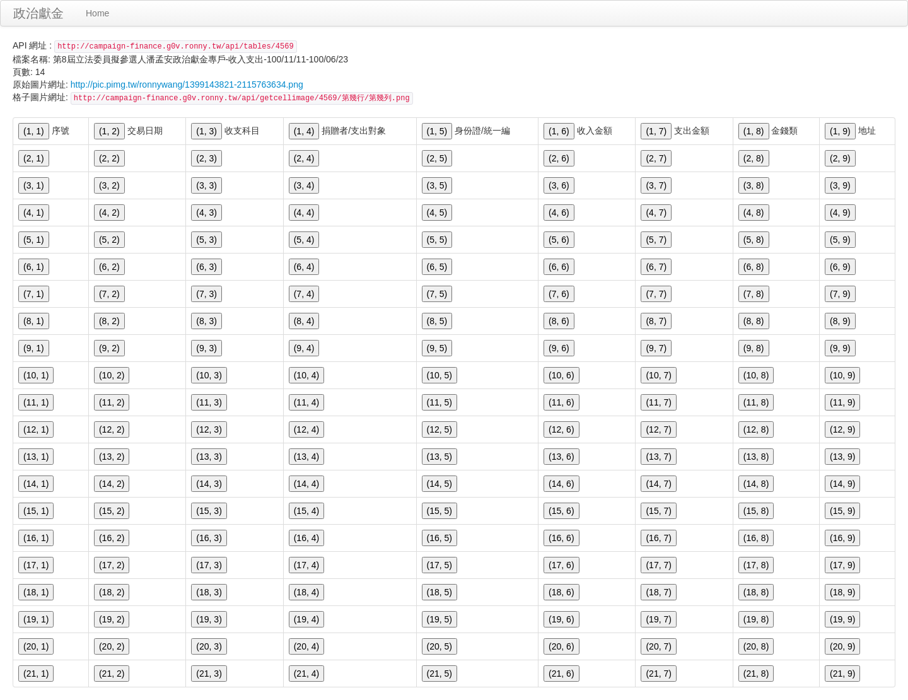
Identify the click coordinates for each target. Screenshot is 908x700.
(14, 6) (561, 484)
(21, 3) (208, 673)
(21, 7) (658, 673)
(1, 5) (437, 131)
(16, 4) (306, 538)
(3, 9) (840, 185)
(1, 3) (206, 131)
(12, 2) (111, 429)
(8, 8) (753, 321)
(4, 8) (753, 212)
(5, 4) (304, 240)
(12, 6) (561, 429)
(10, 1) (36, 375)
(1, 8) (753, 131)
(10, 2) (111, 375)
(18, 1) (36, 592)
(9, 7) (656, 348)
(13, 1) (36, 457)
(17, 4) (306, 565)
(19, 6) (561, 619)
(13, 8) (756, 457)
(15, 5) (439, 511)
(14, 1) (36, 484)
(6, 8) (753, 267)
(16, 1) (36, 538)
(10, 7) (658, 375)
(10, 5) (439, 375)
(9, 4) (304, 348)
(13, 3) (208, 457)
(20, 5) (439, 646)
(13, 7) (658, 457)
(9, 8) (753, 348)
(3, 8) (753, 185)
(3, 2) (109, 185)
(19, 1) (36, 619)
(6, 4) (304, 267)
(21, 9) (842, 673)
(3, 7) (656, 185)
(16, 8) (756, 538)
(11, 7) (658, 402)
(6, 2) (109, 267)
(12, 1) (36, 429)
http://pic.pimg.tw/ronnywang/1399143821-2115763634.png (187, 84)
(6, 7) (656, 267)
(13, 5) (439, 457)
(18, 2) (111, 592)
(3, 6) (559, 185)
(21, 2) (111, 673)
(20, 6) (561, 646)
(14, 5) (439, 484)
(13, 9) (842, 457)
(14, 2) (111, 484)
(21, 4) (306, 673)
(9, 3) (206, 348)
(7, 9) (840, 294)
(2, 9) (840, 158)
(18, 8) (756, 592)
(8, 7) (656, 321)
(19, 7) (658, 619)
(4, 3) (206, 212)
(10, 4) (306, 375)
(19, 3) (208, 619)
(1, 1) (33, 131)
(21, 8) (756, 673)
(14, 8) (756, 484)
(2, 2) (109, 158)
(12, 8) (756, 429)
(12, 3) (208, 429)
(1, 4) (304, 131)
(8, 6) (559, 321)
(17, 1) (36, 565)
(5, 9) (840, 240)
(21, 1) (36, 673)
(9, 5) (437, 348)
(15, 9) (842, 511)
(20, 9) (842, 646)
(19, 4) (306, 619)
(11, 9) (842, 402)
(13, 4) (306, 457)
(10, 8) (756, 375)
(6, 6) (559, 267)
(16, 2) (111, 538)
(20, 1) (36, 646)
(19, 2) (111, 619)
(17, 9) (842, 565)
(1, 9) (840, 131)
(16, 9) (842, 538)
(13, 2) (111, 457)
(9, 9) (840, 348)
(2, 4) (304, 158)
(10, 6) (561, 375)
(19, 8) (756, 619)
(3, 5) (437, 185)
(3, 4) (304, 185)
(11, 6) (561, 402)
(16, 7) (658, 538)
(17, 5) (439, 565)
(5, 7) (656, 240)
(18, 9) (842, 592)
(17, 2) (111, 565)
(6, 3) (206, 267)
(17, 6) (561, 565)
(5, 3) (206, 240)
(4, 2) (109, 212)
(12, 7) (658, 429)
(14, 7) (658, 484)
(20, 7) (658, 646)
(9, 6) (559, 348)
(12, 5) (439, 429)
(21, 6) (561, 673)
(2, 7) (656, 158)
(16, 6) (561, 538)
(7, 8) (753, 294)
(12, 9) (842, 429)
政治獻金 (38, 13)
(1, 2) (109, 131)
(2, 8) (753, 158)
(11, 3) (208, 402)
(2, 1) (33, 158)
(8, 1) (33, 321)
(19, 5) (439, 619)
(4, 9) (840, 212)
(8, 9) (840, 321)
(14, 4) (306, 484)
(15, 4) (306, 511)
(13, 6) (561, 457)
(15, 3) (208, 511)
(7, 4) (304, 294)
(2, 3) (206, 158)
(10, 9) (842, 375)
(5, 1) (33, 240)
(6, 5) (437, 267)
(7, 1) (33, 294)
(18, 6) (561, 592)
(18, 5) (439, 592)
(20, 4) (306, 646)
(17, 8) (756, 565)
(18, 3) (208, 592)
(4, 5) (437, 212)
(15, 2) (111, 511)
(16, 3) (208, 538)
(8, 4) (304, 321)
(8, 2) (109, 321)
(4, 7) (656, 212)
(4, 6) (559, 212)
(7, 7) (656, 294)
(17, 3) (208, 565)
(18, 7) (658, 592)
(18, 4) (306, 592)
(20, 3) (208, 646)
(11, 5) (439, 402)
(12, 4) (306, 429)
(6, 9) (840, 267)
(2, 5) (437, 158)
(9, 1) (33, 348)
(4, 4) (304, 212)
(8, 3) (206, 321)
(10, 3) (208, 375)
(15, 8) (756, 511)
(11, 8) (756, 402)
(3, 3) (206, 185)
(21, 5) (439, 673)
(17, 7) (658, 565)
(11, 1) (36, 402)
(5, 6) (559, 240)
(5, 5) (437, 240)
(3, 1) (33, 185)
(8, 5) (437, 321)
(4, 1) (33, 212)
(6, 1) (33, 267)
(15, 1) (36, 511)
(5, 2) (109, 240)
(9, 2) (109, 348)
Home (97, 13)
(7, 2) (109, 294)
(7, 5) (437, 294)
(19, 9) (842, 619)
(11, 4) (306, 402)
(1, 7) (656, 131)
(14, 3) (208, 484)
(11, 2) (111, 402)
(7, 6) (559, 294)
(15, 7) (658, 511)
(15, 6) (561, 511)
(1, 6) (559, 131)
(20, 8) (756, 646)
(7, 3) (206, 294)
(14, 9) (842, 484)
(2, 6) (559, 158)
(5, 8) (753, 240)
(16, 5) (439, 538)
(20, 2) (111, 646)
